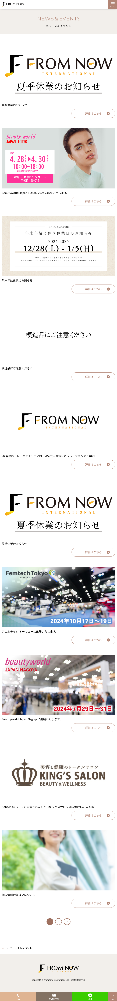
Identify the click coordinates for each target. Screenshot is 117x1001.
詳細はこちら (93, 113)
